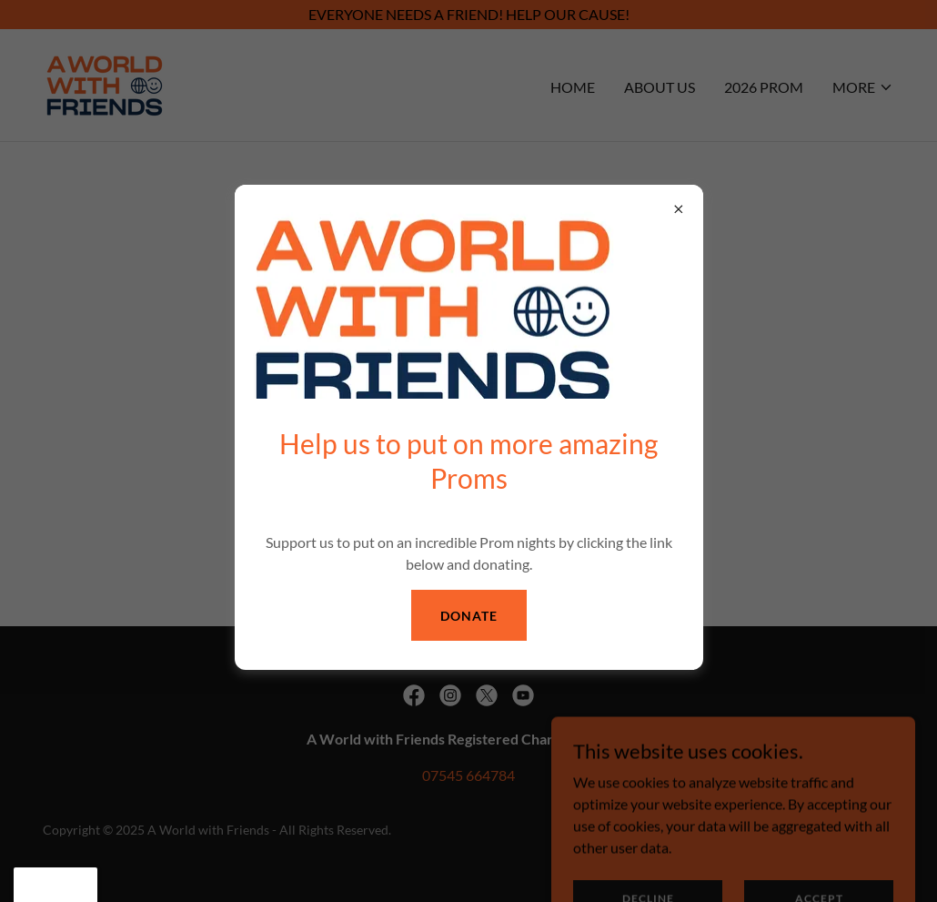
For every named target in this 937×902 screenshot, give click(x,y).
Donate (469, 615)
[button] (55, 884)
